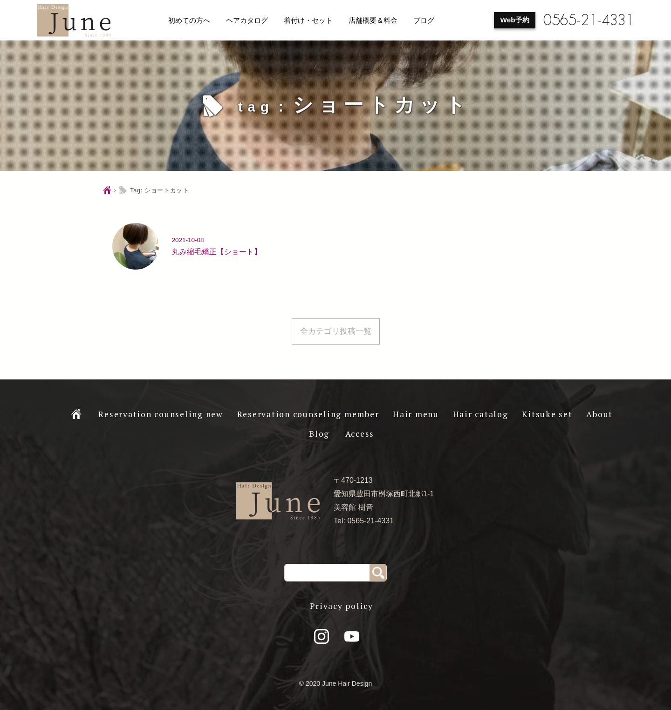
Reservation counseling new (160, 414)
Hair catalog (480, 414)
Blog (319, 433)
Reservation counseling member (308, 414)
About (599, 414)
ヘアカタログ (247, 20)
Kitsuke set (547, 414)
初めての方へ (189, 20)
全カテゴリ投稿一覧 (335, 331)
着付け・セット (308, 20)
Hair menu (416, 414)
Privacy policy (341, 606)
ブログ (423, 20)
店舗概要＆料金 (373, 20)
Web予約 (514, 20)
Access (360, 433)
